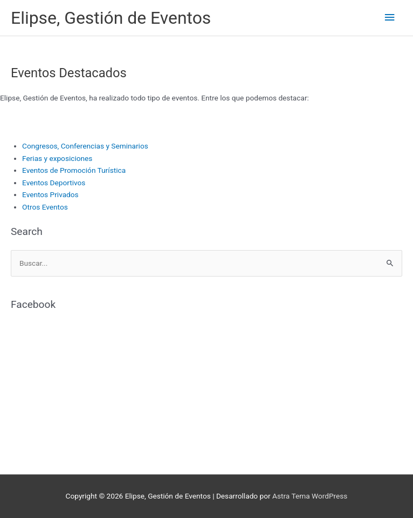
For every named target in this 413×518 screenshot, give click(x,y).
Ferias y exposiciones (57, 158)
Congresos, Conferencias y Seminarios (85, 146)
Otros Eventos (45, 207)
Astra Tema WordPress (309, 496)
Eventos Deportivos (53, 182)
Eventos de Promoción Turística (74, 170)
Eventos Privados (50, 194)
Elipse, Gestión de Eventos (111, 18)
